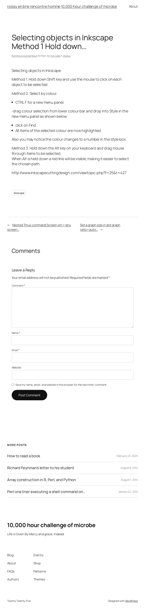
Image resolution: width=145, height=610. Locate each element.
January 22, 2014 (128, 491)
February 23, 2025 (127, 456)
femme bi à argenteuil (24, 56)
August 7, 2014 (129, 479)
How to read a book (23, 456)
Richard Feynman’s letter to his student (40, 468)
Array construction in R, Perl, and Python (41, 480)
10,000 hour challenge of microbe (89, 6)
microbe (55, 56)
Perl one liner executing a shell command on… (46, 492)
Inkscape (19, 193)
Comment (18, 285)
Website (16, 367)
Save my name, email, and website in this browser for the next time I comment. (61, 384)
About (133, 6)
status (66, 56)
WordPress (131, 601)
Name (16, 333)
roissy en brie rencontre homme (33, 6)
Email (16, 350)
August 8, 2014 (129, 468)
